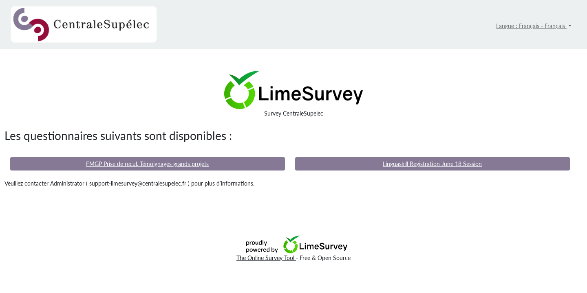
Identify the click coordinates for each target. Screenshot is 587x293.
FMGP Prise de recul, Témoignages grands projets (147, 163)
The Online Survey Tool (266, 257)
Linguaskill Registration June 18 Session (432, 163)
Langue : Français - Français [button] (531, 25)
